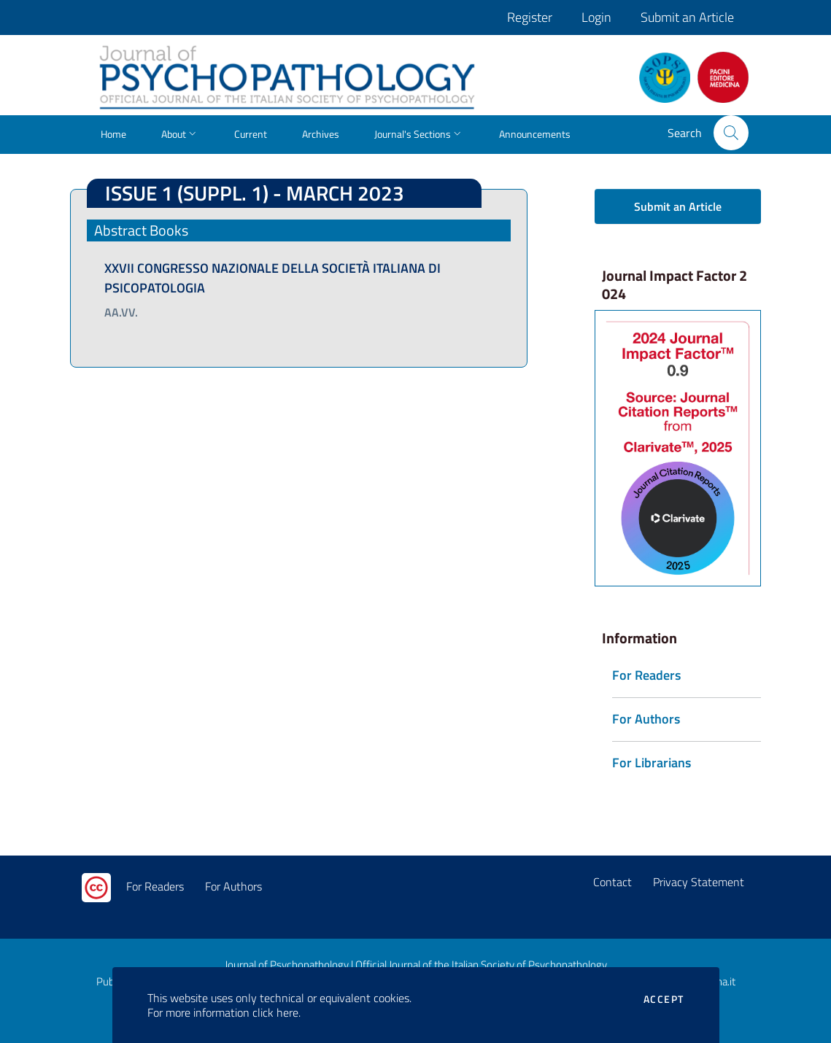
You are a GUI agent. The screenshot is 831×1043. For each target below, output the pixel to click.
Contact (612, 882)
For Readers (155, 886)
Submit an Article (687, 17)
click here (275, 1012)
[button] (731, 132)
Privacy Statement (698, 882)
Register (529, 17)
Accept (663, 999)
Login (596, 17)
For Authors (233, 886)
